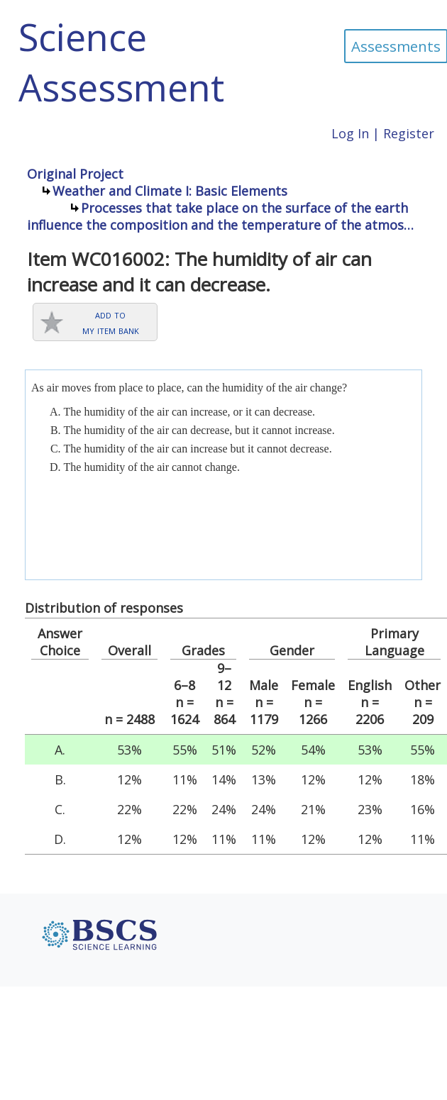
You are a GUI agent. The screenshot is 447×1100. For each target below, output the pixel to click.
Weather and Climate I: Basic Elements (170, 190)
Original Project (75, 173)
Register (408, 133)
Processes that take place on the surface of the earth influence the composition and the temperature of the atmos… (220, 216)
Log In (350, 133)
